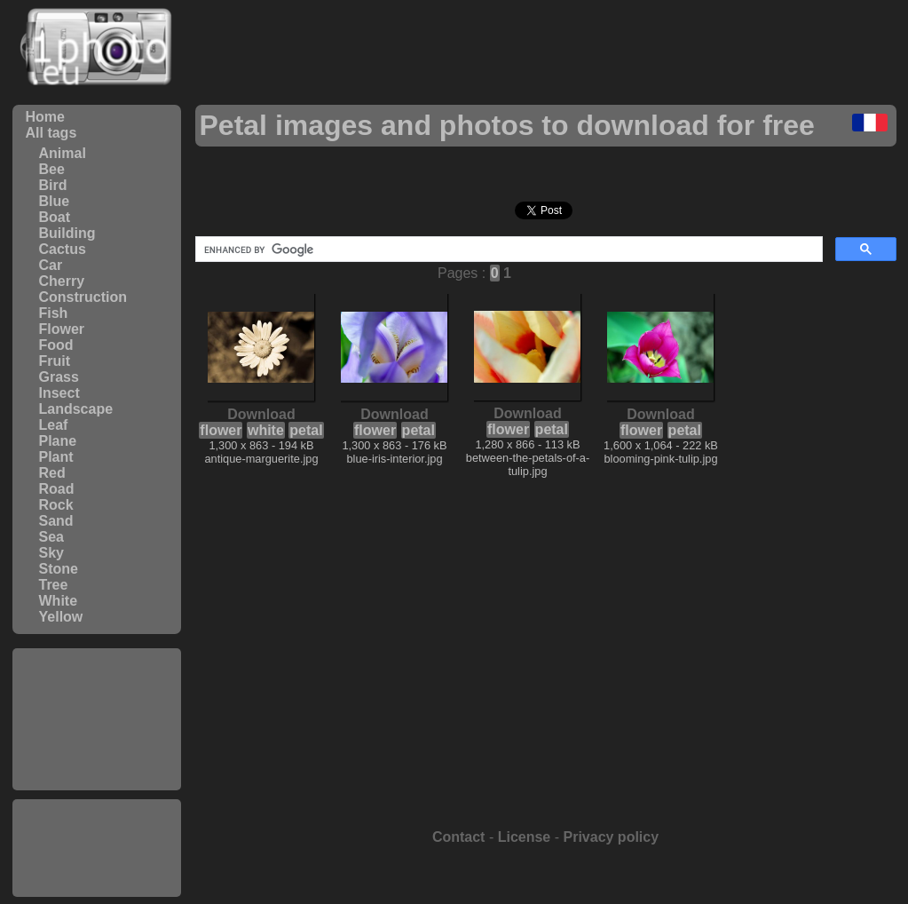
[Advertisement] (97, 719)
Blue (54, 201)
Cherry (62, 281)
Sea (51, 536)
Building (67, 233)
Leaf (53, 424)
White (58, 600)
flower (220, 430)
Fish (53, 313)
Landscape (76, 408)
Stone (58, 568)
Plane (58, 440)
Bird (53, 185)
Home (45, 116)
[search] (507, 250)
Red (52, 472)
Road (57, 488)
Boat (55, 217)
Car (51, 265)
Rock (56, 504)
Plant (56, 456)
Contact (459, 837)
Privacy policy (611, 837)
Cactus (62, 249)
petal (305, 430)
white (266, 430)
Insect (59, 392)
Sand (56, 520)
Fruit (55, 361)
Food (56, 345)
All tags (51, 132)
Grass (59, 377)
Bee (52, 169)
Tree (53, 584)
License (524, 837)
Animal (62, 153)
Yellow (61, 616)
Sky (51, 552)
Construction (83, 297)
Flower (62, 329)
